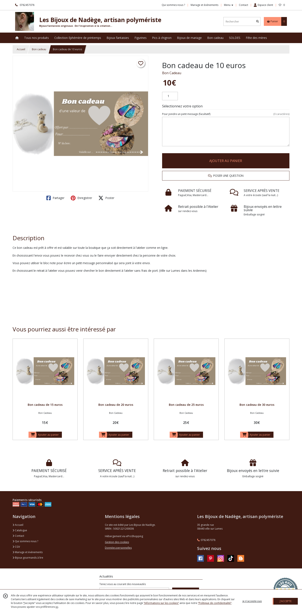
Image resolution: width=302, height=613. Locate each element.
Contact (243, 5)
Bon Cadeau (171, 73)
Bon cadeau (39, 49)
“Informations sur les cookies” (161, 603)
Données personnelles (118, 548)
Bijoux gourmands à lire (28, 557)
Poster (106, 197)
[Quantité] (170, 96)
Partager (55, 197)
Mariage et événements (28, 552)
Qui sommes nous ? (25, 541)
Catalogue (20, 530)
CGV (16, 546)
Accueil (21, 49)
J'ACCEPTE (286, 601)
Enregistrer (81, 197)
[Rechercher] (257, 21)
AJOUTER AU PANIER (225, 160)
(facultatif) (225, 114)
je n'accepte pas (252, 601)
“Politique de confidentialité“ (215, 603)
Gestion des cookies (117, 542)
